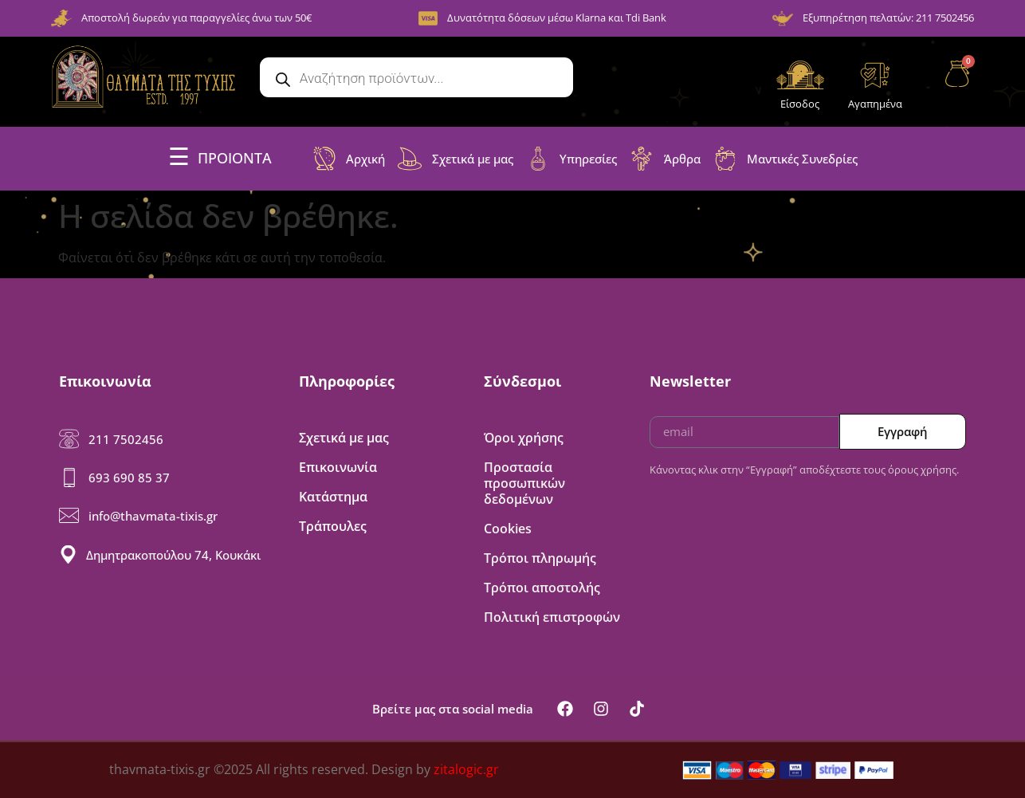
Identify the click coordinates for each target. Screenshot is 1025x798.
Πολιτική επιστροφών (552, 617)
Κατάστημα (333, 497)
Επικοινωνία (338, 467)
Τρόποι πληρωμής (540, 558)
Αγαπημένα (875, 103)
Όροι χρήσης (524, 438)
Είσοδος (799, 103)
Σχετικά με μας (344, 438)
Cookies (508, 529)
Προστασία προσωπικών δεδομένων (524, 483)
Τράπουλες (333, 526)
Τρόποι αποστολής (542, 588)
